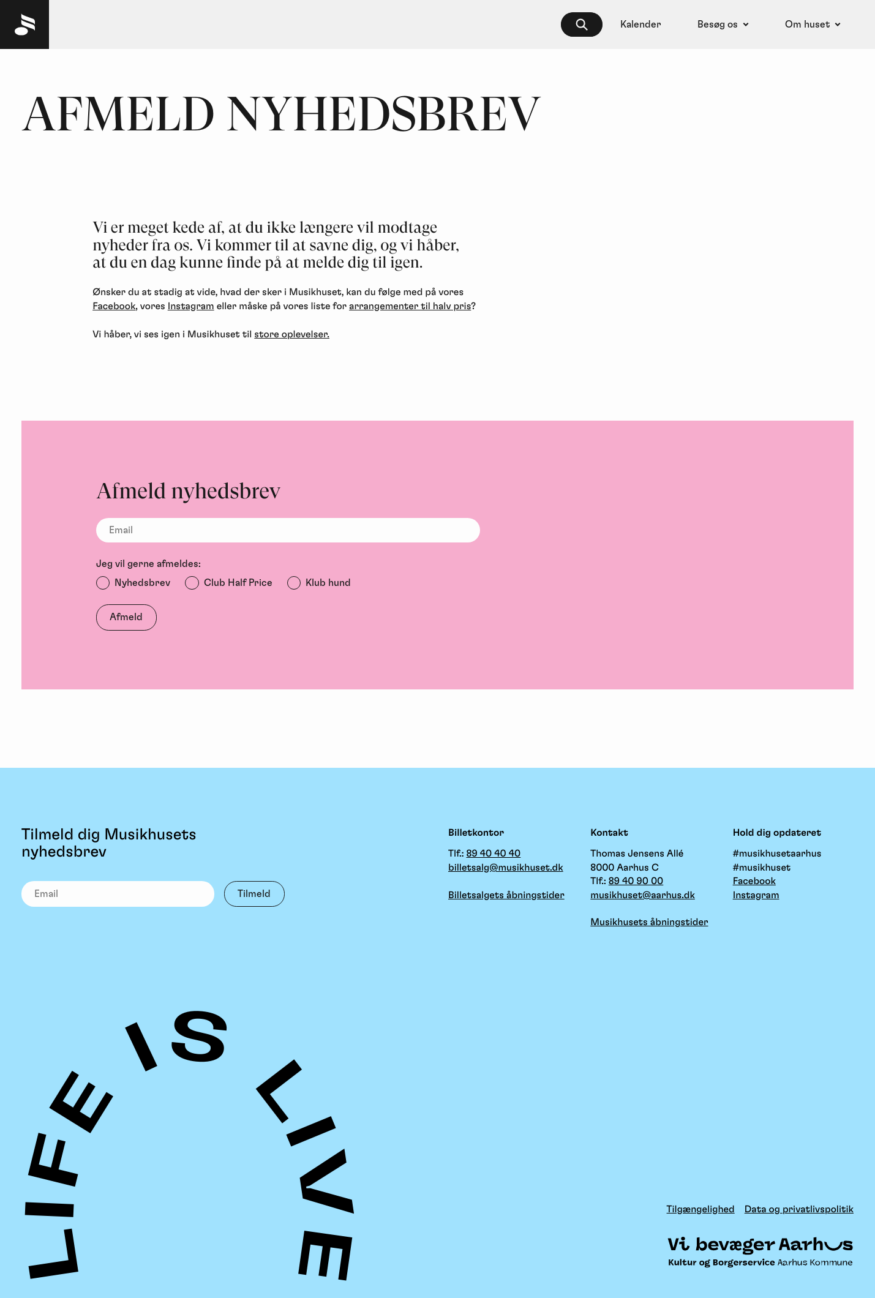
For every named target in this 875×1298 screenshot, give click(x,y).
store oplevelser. (291, 335)
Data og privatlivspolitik (799, 1210)
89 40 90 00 (636, 882)
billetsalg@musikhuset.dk (505, 868)
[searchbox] (582, 24)
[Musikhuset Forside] (24, 24)
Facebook (113, 307)
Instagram (191, 307)
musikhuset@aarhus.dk (642, 896)
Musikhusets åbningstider (649, 923)
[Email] (288, 530)
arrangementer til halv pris (410, 307)
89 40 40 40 (493, 854)
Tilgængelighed (701, 1210)
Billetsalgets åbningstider (506, 896)
